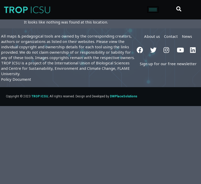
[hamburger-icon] (153, 9)
